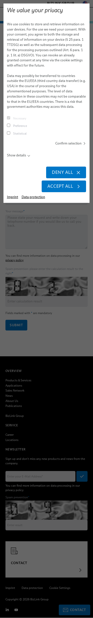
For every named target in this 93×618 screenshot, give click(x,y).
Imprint (12, 197)
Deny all (66, 172)
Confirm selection (70, 143)
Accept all (64, 186)
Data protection (33, 197)
